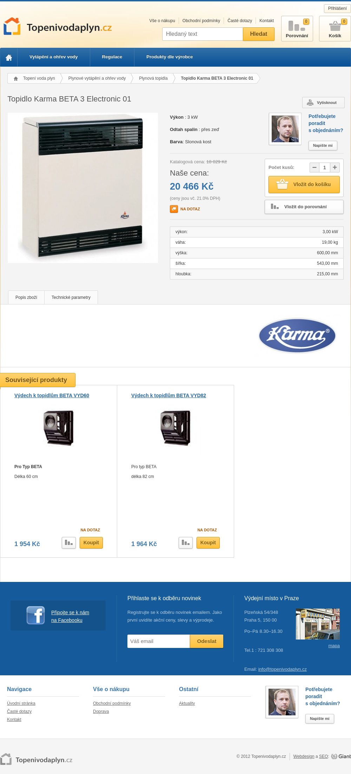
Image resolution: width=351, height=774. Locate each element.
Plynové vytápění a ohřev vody (97, 78)
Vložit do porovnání (296, 207)
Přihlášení (337, 8)
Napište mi (323, 145)
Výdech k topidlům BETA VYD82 (168, 395)
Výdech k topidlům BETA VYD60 (51, 395)
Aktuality (187, 703)
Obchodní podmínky (201, 20)
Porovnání (297, 27)
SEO (323, 756)
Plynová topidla (153, 78)
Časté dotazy (239, 20)
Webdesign (303, 756)
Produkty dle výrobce (169, 56)
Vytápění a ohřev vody (53, 56)
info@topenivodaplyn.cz (282, 669)
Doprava (101, 711)
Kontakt (266, 20)
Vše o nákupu (162, 20)
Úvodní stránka (21, 703)
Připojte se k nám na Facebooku (57, 615)
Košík (335, 27)
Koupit (91, 542)
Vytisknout (327, 102)
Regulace (112, 56)
